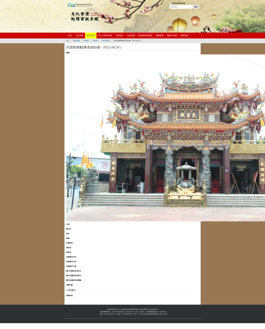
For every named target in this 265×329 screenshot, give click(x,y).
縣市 (67, 234)
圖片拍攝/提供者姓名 (73, 271)
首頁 (70, 35)
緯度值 (68, 252)
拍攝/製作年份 (71, 257)
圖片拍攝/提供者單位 (73, 275)
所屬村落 (69, 243)
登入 (166, 10)
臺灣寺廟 (91, 35)
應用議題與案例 (145, 35)
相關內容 (69, 295)
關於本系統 (172, 35)
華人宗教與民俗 (105, 35)
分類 (67, 224)
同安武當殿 (105, 40)
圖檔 (67, 53)
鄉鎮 (67, 238)
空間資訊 (119, 35)
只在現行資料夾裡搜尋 (178, 3)
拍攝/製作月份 (71, 261)
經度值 (68, 247)
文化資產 (79, 35)
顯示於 (68, 229)
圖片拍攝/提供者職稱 (73, 280)
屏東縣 (86, 40)
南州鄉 (95, 40)
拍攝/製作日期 (71, 266)
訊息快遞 (131, 35)
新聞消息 (184, 35)
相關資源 (160, 35)
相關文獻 (69, 285)
